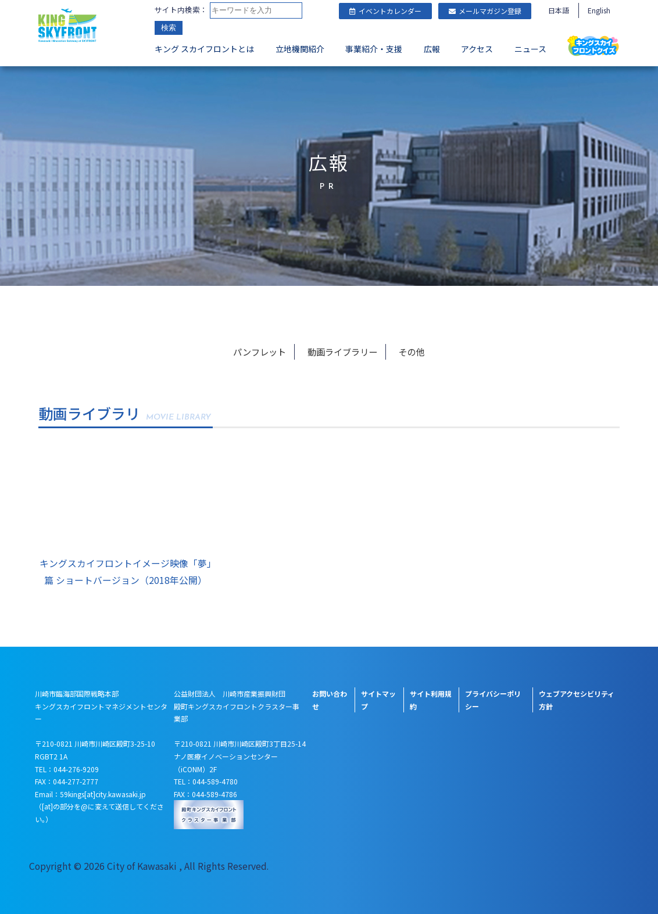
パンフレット (261, 349)
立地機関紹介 (300, 50)
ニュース (530, 50)
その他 (411, 349)
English (599, 10)
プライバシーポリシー (493, 698)
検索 (168, 28)
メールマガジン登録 (485, 11)
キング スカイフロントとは (204, 50)
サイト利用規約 (431, 698)
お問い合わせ (329, 698)
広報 (432, 50)
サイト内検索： (181, 10)
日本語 (558, 10)
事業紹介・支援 (373, 50)
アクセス (477, 50)
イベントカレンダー (385, 11)
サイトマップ (378, 698)
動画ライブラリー (343, 349)
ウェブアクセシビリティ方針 (576, 698)
